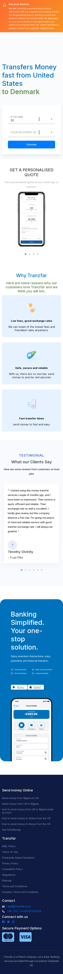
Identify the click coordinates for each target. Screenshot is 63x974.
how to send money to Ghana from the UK (26, 818)
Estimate (32, 144)
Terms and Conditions (14, 886)
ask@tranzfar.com (19, 906)
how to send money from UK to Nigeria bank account (27, 811)
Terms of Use (10, 852)
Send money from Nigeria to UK (20, 798)
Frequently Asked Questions (18, 857)
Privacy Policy (10, 863)
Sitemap (6, 880)
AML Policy (8, 846)
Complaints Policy (12, 869)
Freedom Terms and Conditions (20, 892)
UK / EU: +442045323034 (24, 911)
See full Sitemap (11, 829)
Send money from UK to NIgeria (20, 803)
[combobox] (48, 119)
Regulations (8, 874)
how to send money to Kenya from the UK (26, 824)
